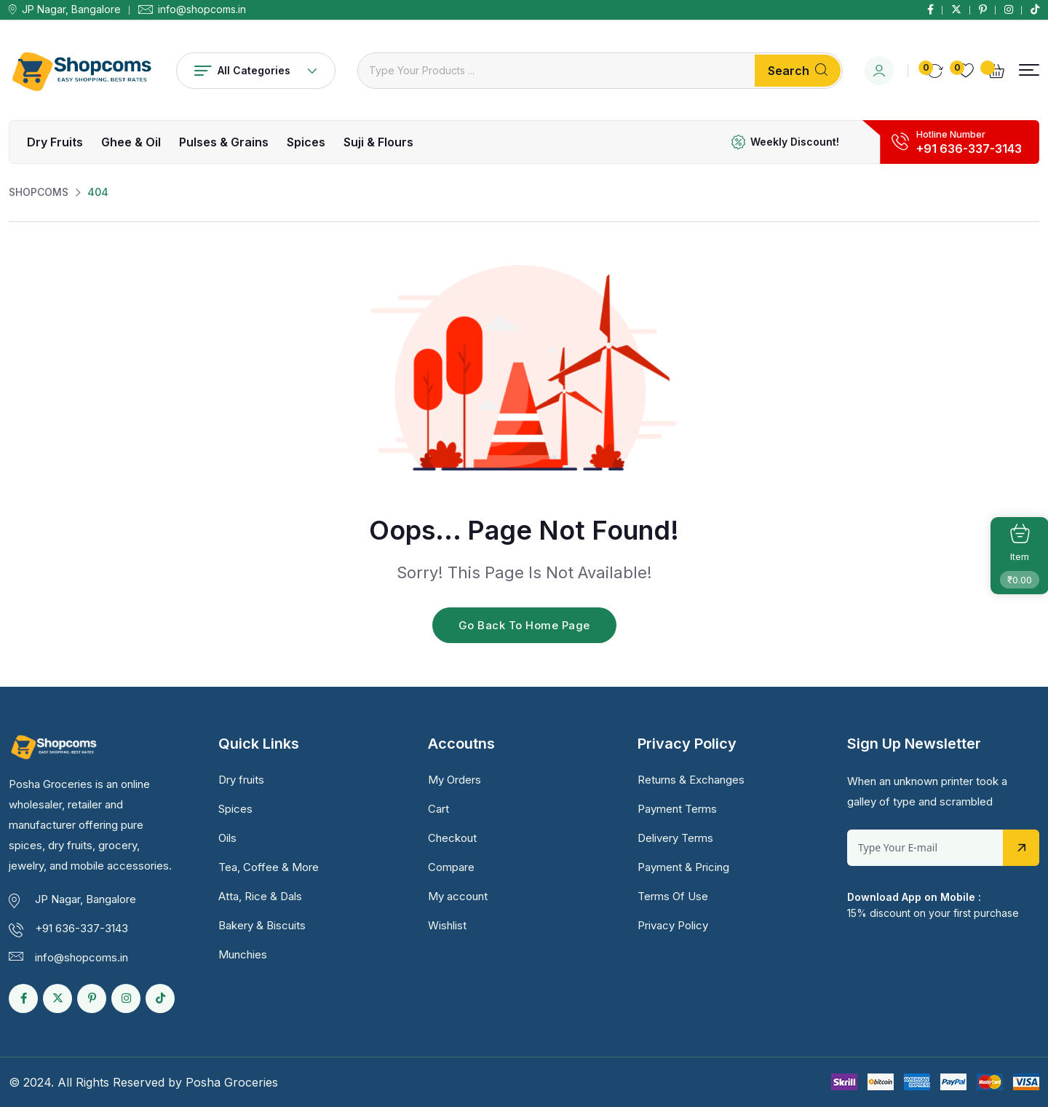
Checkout (452, 838)
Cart (438, 809)
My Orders (454, 780)
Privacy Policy (673, 925)
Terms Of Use (673, 896)
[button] (1029, 70)
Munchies (242, 954)
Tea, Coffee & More (268, 867)
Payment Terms (677, 809)
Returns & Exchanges (691, 780)
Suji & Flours (378, 142)
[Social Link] (930, 9)
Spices (306, 142)
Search (797, 70)
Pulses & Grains (224, 142)
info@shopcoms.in (202, 9)
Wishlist (447, 925)
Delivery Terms (675, 838)
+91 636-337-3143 (969, 148)
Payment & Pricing (683, 867)
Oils (227, 838)
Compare (451, 867)
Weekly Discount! (794, 141)
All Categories (255, 70)
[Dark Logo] (81, 70)
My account (458, 896)
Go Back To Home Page (524, 625)
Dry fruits (55, 142)
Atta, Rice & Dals (260, 896)
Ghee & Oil (131, 142)
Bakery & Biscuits (262, 925)
